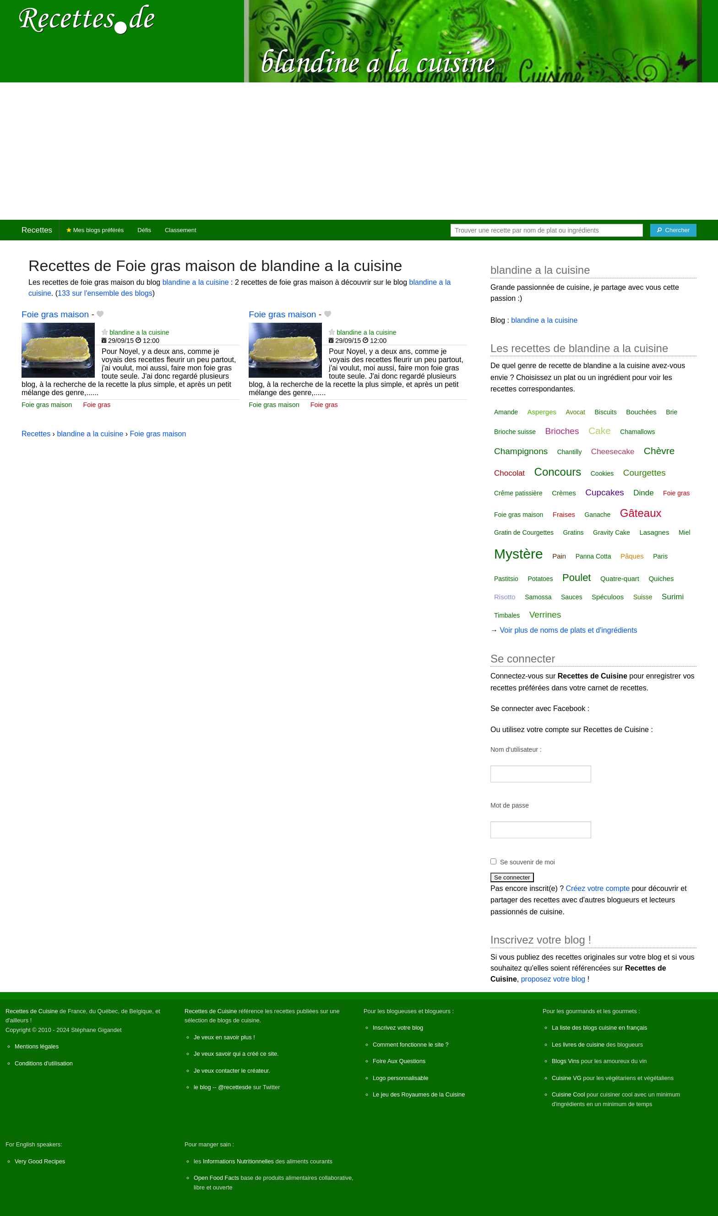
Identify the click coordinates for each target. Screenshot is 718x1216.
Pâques (632, 556)
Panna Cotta (593, 556)
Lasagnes (654, 532)
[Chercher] (673, 230)
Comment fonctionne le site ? (411, 1044)
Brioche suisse (515, 431)
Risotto (505, 597)
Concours (558, 472)
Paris (660, 556)
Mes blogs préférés (95, 230)
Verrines (545, 614)
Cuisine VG (567, 1078)
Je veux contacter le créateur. (232, 1070)
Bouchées (641, 412)
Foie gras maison (55, 314)
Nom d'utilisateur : (516, 749)
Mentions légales (37, 1046)
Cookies (602, 473)
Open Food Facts (216, 1177)
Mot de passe (509, 805)
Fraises (564, 514)
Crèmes (564, 493)
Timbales (507, 615)
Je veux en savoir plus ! (224, 1037)
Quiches (661, 578)
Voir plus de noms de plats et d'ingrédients (568, 630)
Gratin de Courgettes (524, 532)
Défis (144, 230)
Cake (599, 430)
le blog (202, 1087)
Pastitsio (506, 578)
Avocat (575, 412)
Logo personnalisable (401, 1078)
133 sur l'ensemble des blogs (105, 293)
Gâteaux (641, 513)
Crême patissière (518, 493)
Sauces (571, 597)
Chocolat (509, 473)
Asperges (542, 412)
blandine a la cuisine (196, 282)
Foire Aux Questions (399, 1061)
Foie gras (96, 404)
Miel (685, 532)
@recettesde (234, 1087)
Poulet (576, 577)
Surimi (673, 596)
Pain (559, 556)
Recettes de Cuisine (31, 1011)
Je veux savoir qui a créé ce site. (236, 1053)
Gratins (573, 532)
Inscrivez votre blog (398, 1027)
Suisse (643, 597)
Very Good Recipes (40, 1161)
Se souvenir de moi (527, 862)
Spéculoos (608, 597)
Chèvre (659, 450)
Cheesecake (613, 451)
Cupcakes (604, 492)
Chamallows (637, 431)
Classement (180, 230)
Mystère (518, 553)
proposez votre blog (553, 979)
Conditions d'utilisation (44, 1063)
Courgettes (644, 473)
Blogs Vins (565, 1061)
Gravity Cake (611, 532)
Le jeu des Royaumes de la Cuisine (419, 1094)
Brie (671, 412)
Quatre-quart (619, 578)
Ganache (597, 514)
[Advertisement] (359, 151)
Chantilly (569, 452)
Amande (506, 412)
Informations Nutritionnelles (238, 1161)
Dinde (643, 493)
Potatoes (540, 578)
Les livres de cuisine (578, 1044)
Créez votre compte (598, 888)
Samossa (538, 597)
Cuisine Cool (568, 1094)
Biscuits (605, 412)
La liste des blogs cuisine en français (599, 1027)
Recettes (37, 230)
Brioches (562, 431)
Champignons (521, 451)
